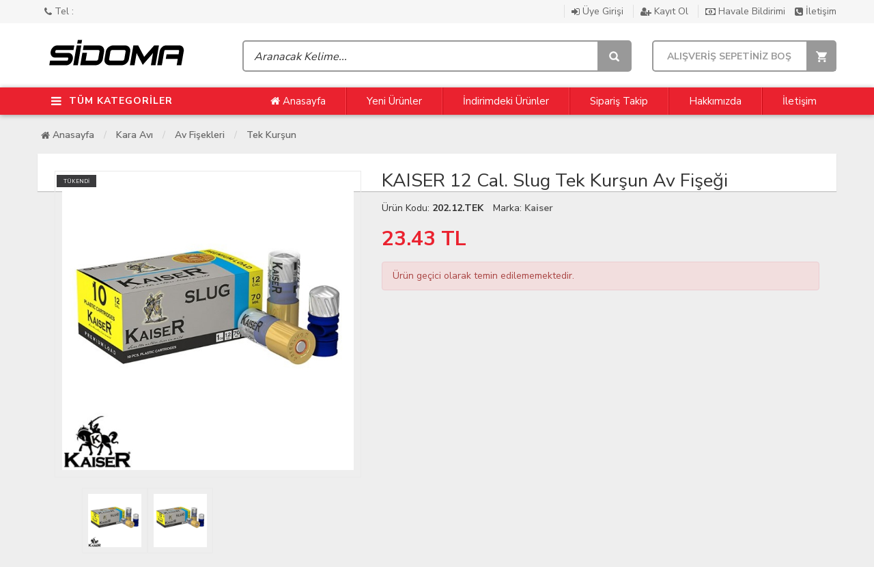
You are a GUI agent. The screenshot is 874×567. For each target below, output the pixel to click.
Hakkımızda (715, 101)
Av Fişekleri (200, 134)
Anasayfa (298, 101)
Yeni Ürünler (394, 101)
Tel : (59, 11)
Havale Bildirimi (746, 11)
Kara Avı (134, 134)
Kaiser (538, 208)
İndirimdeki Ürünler (506, 101)
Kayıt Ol (665, 11)
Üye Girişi (599, 11)
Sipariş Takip (619, 101)
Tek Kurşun (271, 134)
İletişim (815, 11)
